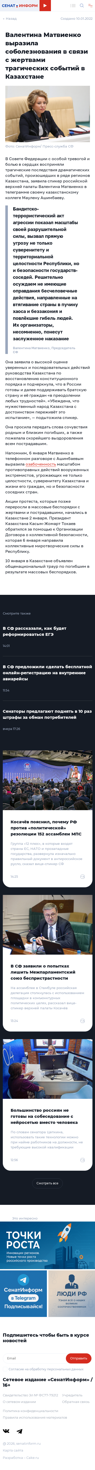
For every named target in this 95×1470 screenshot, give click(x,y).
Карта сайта (13, 1450)
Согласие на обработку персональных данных (46, 1369)
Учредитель (72, 1395)
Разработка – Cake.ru (21, 1458)
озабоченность (41, 464)
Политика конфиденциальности (30, 1411)
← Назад (10, 18)
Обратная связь (75, 1402)
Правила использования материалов (35, 1417)
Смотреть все (47, 1183)
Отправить (78, 1358)
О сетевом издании (19, 1402)
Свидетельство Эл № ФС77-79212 (30, 1395)
